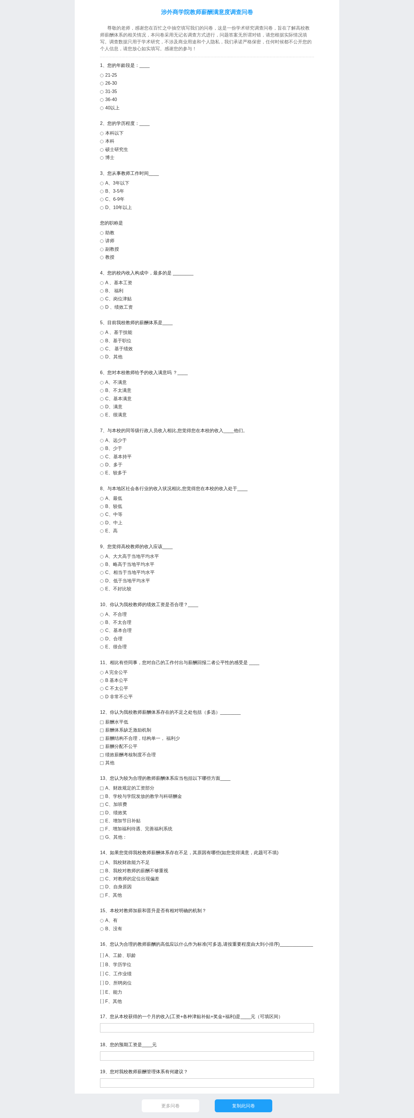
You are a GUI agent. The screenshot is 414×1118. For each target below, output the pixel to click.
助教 (109, 232)
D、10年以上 (118, 207)
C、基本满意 (118, 398)
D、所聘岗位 (118, 982)
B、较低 (113, 506)
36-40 (111, 99)
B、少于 (113, 448)
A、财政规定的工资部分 (129, 788)
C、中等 (113, 514)
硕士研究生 (116, 149)
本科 (109, 141)
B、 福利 (114, 290)
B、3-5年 (114, 191)
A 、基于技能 (118, 332)
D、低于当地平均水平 (127, 580)
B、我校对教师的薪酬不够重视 (136, 870)
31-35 (111, 91)
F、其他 (113, 895)
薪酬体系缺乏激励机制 (128, 730)
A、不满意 (116, 382)
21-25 (111, 75)
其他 (109, 762)
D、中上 (113, 522)
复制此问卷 (243, 1105)
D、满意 (113, 406)
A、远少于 (116, 440)
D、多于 (113, 464)
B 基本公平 (116, 680)
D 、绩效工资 (119, 307)
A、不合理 (116, 614)
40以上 (112, 107)
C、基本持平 (118, 456)
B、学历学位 (118, 964)
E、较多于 (116, 472)
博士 (109, 157)
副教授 (112, 249)
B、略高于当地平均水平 (129, 564)
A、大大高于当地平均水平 (132, 556)
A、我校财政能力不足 (127, 862)
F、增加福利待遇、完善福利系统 (138, 828)
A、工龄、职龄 (120, 955)
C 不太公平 (116, 688)
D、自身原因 (118, 886)
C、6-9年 (114, 199)
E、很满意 (116, 414)
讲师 (109, 240)
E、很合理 (116, 646)
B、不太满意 (118, 390)
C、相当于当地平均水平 (130, 572)
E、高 (111, 530)
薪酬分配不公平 (121, 746)
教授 (109, 257)
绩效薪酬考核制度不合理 (130, 754)
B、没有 (113, 928)
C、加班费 (116, 804)
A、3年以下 (117, 183)
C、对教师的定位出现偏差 (132, 878)
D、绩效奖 (116, 812)
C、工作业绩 (118, 973)
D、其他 (113, 356)
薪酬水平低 (116, 721)
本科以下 (114, 133)
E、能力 (113, 992)
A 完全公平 (116, 672)
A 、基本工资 (118, 282)
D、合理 (113, 638)
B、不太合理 (118, 622)
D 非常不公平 (119, 696)
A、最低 (113, 498)
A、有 (111, 920)
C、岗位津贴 (118, 298)
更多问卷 (170, 1105)
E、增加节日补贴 (123, 820)
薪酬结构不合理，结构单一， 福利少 (142, 738)
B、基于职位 (118, 340)
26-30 (111, 83)
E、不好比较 (118, 588)
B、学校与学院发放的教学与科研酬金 (143, 796)
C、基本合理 (118, 630)
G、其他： (116, 837)
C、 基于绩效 (119, 348)
